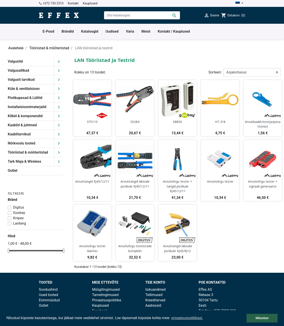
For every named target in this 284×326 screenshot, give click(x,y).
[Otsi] (142, 15)
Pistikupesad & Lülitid (25, 98)
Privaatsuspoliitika (106, 300)
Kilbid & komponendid (25, 116)
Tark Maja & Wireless (24, 161)
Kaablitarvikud (19, 134)
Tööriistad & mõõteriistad (28, 152)
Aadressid (153, 305)
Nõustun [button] (262, 318)
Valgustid (15, 61)
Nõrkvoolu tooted (21, 143)
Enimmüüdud (49, 300)
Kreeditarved (155, 300)
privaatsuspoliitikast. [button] (187, 318)
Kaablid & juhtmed (22, 125)
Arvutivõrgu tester (220, 181)
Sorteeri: (215, 72)
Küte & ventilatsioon (24, 89)
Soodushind (48, 289)
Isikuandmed (155, 289)
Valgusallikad (18, 70)
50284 (134, 122)
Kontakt (73, 3)
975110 (92, 122)
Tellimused (154, 295)
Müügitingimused (106, 289)
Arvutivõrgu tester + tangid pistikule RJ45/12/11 (177, 186)
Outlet (12, 170)
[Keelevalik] (239, 3)
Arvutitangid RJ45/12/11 (92, 181)
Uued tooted (48, 295)
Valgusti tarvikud (21, 79)
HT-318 (220, 122)
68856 (177, 122)
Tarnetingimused (105, 295)
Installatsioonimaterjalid (27, 107)
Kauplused (90, 3)
